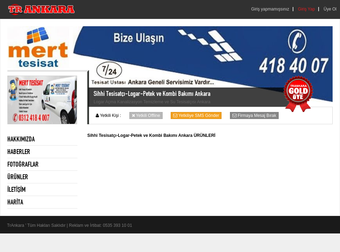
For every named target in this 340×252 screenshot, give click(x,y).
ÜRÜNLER (17, 177)
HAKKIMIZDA (21, 139)
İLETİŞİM (16, 189)
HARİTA (15, 202)
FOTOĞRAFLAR (23, 164)
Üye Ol (330, 9)
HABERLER (18, 151)
